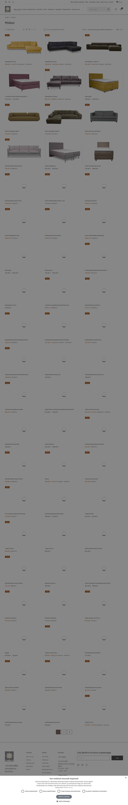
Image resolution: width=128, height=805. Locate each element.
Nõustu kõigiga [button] (64, 797)
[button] (64, 801)
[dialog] (64, 402)
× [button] (125, 778)
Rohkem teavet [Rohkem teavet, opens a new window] (68, 787)
